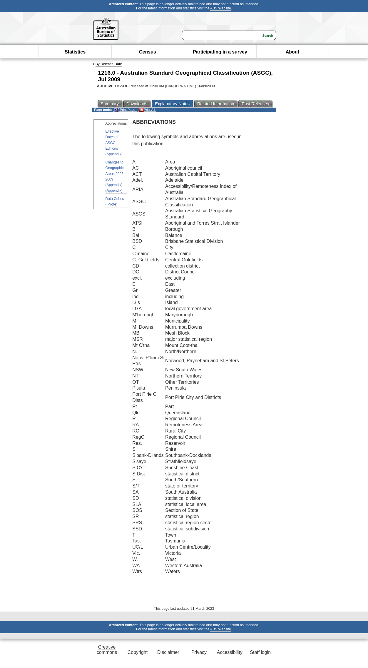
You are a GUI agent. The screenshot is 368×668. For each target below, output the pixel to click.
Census (147, 51)
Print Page (124, 110)
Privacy (199, 652)
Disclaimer (168, 652)
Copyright (138, 652)
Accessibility (229, 652)
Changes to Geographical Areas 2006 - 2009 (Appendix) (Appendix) (116, 176)
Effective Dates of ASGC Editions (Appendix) (114, 142)
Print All (147, 110)
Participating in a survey (220, 51)
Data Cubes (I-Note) (115, 201)
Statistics (75, 51)
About (292, 51)
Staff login (260, 652)
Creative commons (107, 649)
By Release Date (109, 64)
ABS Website (220, 8)
